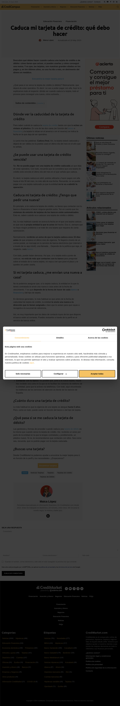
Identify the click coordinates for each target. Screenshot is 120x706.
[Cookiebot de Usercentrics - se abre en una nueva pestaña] (104, 330)
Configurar (60, 374)
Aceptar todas (97, 374)
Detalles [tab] (60, 338)
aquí (32, 363)
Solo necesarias (23, 374)
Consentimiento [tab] (22, 338)
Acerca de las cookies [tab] (98, 338)
